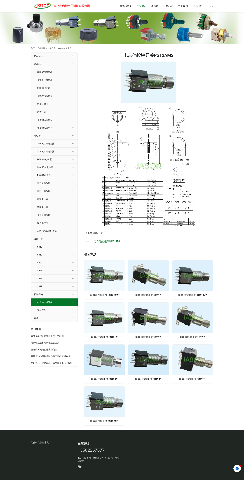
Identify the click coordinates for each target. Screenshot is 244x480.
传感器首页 (125, 6)
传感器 (155, 6)
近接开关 (41, 112)
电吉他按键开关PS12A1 (148, 379)
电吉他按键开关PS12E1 (148, 294)
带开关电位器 (43, 183)
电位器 (37, 135)
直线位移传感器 (44, 96)
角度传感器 (42, 104)
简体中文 (35, 443)
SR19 (39, 254)
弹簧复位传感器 (44, 80)
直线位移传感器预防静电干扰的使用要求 (50, 356)
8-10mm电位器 (44, 159)
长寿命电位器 (43, 215)
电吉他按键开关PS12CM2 (192, 294)
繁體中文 (44, 443)
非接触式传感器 (44, 119)
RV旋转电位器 (44, 175)
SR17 (39, 247)
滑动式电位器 (43, 191)
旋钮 (36, 318)
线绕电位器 (42, 207)
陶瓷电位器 (42, 223)
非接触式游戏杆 (44, 127)
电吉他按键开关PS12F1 (148, 337)
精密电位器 (42, 199)
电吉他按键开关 (95, 233)
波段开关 (38, 239)
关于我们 (183, 6)
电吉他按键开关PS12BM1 (104, 421)
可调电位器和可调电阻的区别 (45, 342)
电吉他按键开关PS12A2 (104, 379)
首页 (33, 48)
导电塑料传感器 (44, 72)
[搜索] (211, 6)
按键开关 (38, 294)
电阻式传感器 (43, 88)
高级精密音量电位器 (47, 231)
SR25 (39, 270)
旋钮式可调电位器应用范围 (44, 349)
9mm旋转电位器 (45, 167)
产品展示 (141, 6)
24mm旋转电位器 (45, 151)
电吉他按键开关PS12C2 (104, 337)
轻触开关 (41, 310)
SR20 (39, 262)
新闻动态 (168, 6)
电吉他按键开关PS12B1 (107, 241)
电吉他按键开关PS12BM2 (104, 294)
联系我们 (197, 6)
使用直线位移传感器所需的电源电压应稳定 (51, 363)
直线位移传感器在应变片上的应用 (47, 336)
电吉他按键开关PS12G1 (192, 379)
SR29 (39, 286)
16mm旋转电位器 (45, 143)
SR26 (39, 278)
